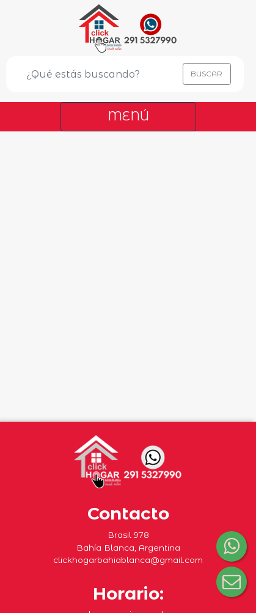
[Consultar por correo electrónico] (231, 582)
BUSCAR (206, 73)
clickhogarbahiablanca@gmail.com (128, 560)
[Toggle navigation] (128, 116)
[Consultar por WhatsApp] (231, 546)
